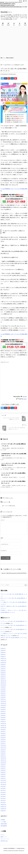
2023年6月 (3, 713)
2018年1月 (3, 778)
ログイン (3, 834)
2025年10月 (3, 662)
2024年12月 (3, 681)
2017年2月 (3, 800)
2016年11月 (3, 806)
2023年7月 (3, 711)
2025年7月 (3, 668)
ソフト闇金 (3, 821)
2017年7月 (3, 790)
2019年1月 (3, 766)
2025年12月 (3, 658)
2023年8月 (3, 709)
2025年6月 (3, 670)
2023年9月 (3, 707)
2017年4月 (3, 796)
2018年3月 (3, 774)
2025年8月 (3, 666)
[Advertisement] (14, 41)
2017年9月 (3, 786)
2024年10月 (3, 685)
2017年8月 (3, 788)
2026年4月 (3, 650)
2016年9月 (3, 810)
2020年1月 (3, 756)
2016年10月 (3, 808)
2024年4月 (3, 695)
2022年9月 (3, 729)
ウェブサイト (4, 550)
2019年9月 (3, 764)
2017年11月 (3, 782)
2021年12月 (3, 745)
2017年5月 (3, 794)
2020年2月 (3, 754)
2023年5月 (3, 715)
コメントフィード (5, 838)
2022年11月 (3, 725)
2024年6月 (3, 691)
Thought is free (21, 850)
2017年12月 (3, 780)
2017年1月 (3, 802)
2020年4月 (3, 749)
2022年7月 (3, 731)
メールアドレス (4, 544)
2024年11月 (3, 683)
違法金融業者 (17, 396)
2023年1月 (3, 721)
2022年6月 (3, 733)
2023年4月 (3, 717)
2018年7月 (3, 768)
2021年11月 (3, 747)
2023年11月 (3, 703)
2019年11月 (3, 760)
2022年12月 (3, 723)
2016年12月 (3, 804)
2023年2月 (3, 719)
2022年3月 (3, 739)
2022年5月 (3, 735)
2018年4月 (3, 772)
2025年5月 (3, 672)
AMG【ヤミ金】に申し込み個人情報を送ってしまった (13, 637)
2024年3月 (3, 697)
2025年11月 (3, 660)
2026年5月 (3, 648)
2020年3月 (3, 752)
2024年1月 (3, 699)
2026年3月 (3, 652)
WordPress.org (4, 840)
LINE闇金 (3, 819)
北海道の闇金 (4, 823)
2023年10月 (3, 705)
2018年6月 (3, 770)
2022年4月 (3, 737)
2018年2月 (3, 776)
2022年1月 (3, 743)
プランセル (24, 396)
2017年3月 (3, 798)
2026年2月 (3, 654)
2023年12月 (3, 701)
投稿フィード (4, 836)
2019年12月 (3, 758)
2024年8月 (3, 689)
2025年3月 (3, 674)
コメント (3, 520)
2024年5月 (3, 693)
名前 (2, 538)
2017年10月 (3, 784)
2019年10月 (3, 762)
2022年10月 (3, 727)
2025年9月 (3, 664)
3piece (25, 398)
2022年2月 (3, 741)
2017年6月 (3, 792)
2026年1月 (3, 656)
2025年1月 (3, 679)
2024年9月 (3, 687)
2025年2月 (3, 676)
